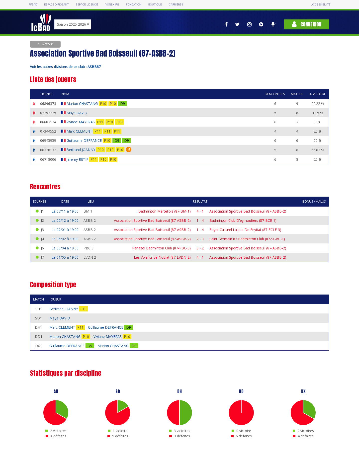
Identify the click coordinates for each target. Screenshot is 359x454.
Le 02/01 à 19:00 (65, 229)
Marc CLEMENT (80, 131)
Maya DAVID (77, 112)
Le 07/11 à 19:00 (65, 211)
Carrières (176, 4)
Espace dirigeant (56, 4)
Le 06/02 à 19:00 (65, 238)
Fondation (133, 4)
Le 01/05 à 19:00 (65, 257)
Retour (47, 44)
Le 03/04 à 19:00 (65, 248)
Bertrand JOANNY (81, 149)
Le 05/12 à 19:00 (65, 220)
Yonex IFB (112, 4)
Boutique (155, 4)
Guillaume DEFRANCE (85, 140)
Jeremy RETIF (78, 159)
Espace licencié (87, 4)
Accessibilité (320, 4)
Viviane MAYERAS (81, 122)
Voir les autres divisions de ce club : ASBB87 (65, 66)
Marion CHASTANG (83, 103)
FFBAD (33, 4)
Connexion (306, 24)
